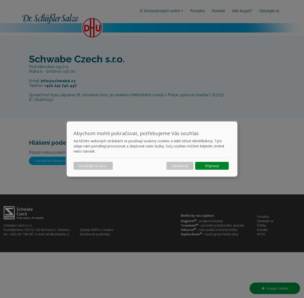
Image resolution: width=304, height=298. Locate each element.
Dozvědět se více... (93, 166)
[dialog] (152, 149)
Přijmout (212, 166)
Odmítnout (180, 166)
